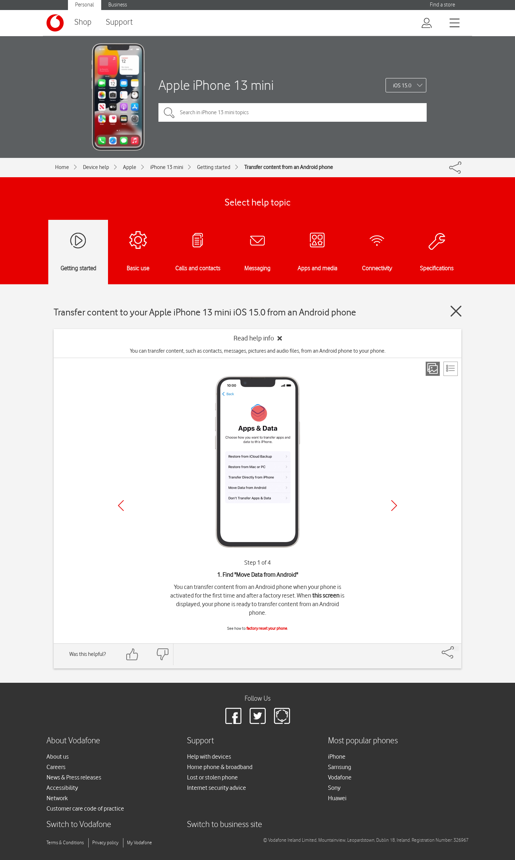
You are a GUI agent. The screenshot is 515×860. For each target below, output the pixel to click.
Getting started (213, 167)
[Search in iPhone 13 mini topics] (292, 112)
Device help (96, 167)
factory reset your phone (266, 628)
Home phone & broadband (219, 766)
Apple (129, 167)
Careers (55, 766)
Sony (334, 787)
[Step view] (433, 369)
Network (57, 798)
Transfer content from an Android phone (288, 167)
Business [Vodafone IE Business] (117, 5)
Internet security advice (216, 787)
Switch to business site (224, 824)
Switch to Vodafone (78, 824)
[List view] (450, 369)
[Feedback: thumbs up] (132, 654)
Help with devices (209, 756)
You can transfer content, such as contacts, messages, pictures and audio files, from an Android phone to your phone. (258, 351)
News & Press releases (73, 777)
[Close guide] (456, 311)
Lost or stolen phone (212, 777)
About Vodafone (73, 740)
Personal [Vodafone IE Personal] (84, 5)
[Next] (394, 505)
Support (119, 22)
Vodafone (340, 777)
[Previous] (121, 505)
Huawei (337, 798)
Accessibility (62, 787)
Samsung (339, 766)
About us (57, 756)
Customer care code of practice (85, 808)
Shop (83, 22)
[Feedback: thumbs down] (162, 654)
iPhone (336, 756)
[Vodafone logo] (55, 23)
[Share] (456, 648)
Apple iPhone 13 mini (216, 85)
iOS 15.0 (402, 85)
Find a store (442, 5)
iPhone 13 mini (166, 167)
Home (62, 167)
